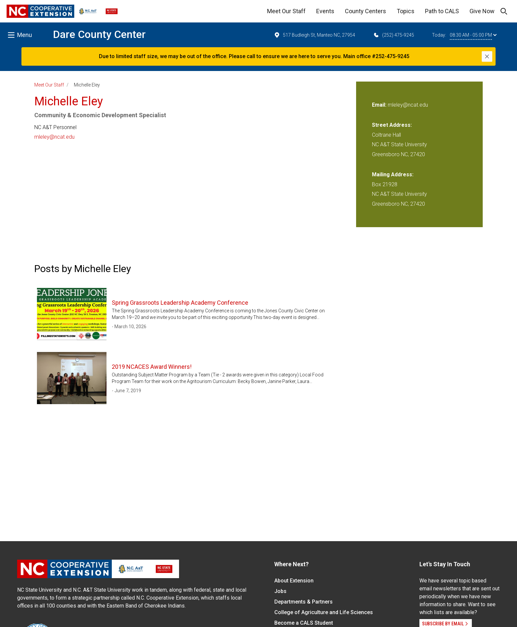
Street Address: (392, 125)
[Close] (487, 56)
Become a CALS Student (303, 623)
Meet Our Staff (286, 11)
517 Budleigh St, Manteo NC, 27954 (314, 35)
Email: (380, 105)
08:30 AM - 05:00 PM (473, 35)
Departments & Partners (303, 602)
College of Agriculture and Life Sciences (323, 612)
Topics (405, 11)
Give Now (482, 11)
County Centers (365, 11)
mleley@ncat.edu (54, 137)
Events (325, 11)
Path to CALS (442, 11)
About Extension (294, 580)
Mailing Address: (392, 174)
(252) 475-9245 (393, 35)
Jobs (280, 591)
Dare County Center (99, 34)
